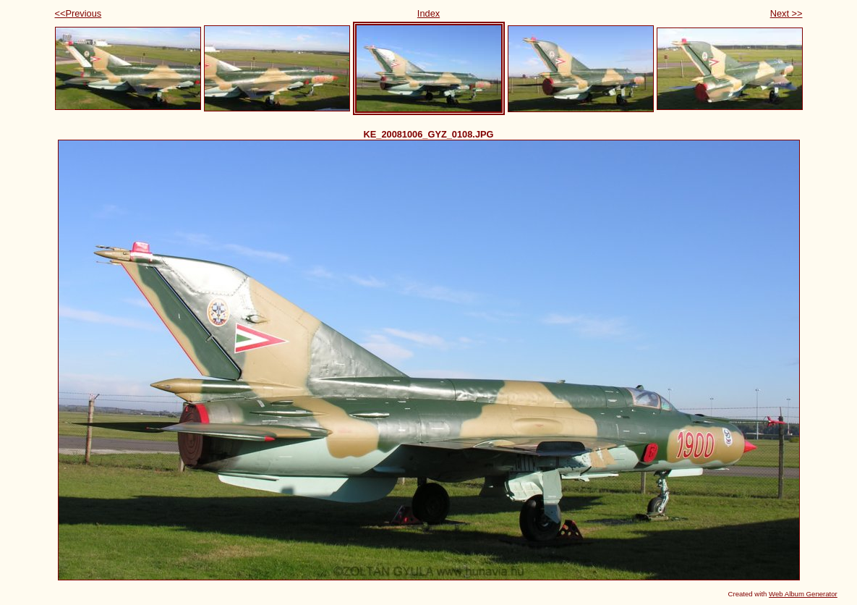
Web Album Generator (803, 594)
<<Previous (78, 13)
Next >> (786, 13)
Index (428, 13)
